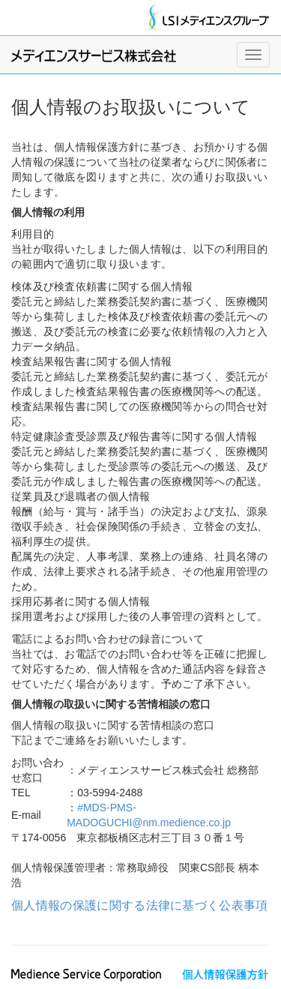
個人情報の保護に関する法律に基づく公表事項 (139, 905)
